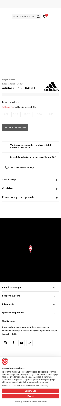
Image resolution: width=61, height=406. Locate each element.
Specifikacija (29, 179)
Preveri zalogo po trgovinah (29, 197)
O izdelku (29, 188)
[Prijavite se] (45, 16)
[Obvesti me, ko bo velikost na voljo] (6, 114)
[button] (26, 16)
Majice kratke (8, 79)
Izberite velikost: (11, 102)
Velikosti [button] (19, 107)
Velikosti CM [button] (30, 107)
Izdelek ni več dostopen (15, 127)
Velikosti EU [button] (7, 107)
